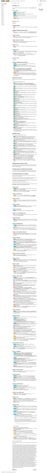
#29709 (17, 126)
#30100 (32, 303)
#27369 (14, 87)
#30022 (25, 255)
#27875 (27, 389)
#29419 (21, 283)
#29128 (20, 166)
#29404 (14, 335)
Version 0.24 (2, 12)
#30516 (25, 55)
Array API (32, 79)
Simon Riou (21, 273)
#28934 (30, 206)
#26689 (26, 361)
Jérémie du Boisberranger (23, 340)
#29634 (32, 158)
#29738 (18, 317)
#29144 (21, 102)
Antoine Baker (21, 436)
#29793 (14, 67)
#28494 (25, 394)
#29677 (25, 64)
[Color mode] (38, 1)
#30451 (26, 42)
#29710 (22, 215)
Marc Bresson (27, 206)
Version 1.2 (2, 9)
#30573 (35, 32)
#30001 (27, 340)
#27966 (30, 400)
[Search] (37, 1)
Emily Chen (17, 115)
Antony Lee (30, 210)
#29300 (19, 115)
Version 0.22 (2, 14)
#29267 (18, 113)
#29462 (24, 337)
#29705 (21, 261)
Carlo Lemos (27, 356)
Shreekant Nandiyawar (17, 128)
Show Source (41, 10)
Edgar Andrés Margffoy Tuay (24, 184)
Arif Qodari (24, 270)
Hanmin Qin (14, 294)
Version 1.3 (2, 8)
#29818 (24, 436)
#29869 (20, 429)
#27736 (18, 91)
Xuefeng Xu (24, 389)
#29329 (33, 155)
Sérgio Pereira (32, 245)
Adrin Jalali (23, 42)
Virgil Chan (14, 126)
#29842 (17, 294)
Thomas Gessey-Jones (32, 229)
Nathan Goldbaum (14, 184)
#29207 (16, 104)
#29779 (27, 270)
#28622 (35, 245)
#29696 (18, 75)
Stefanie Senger (29, 144)
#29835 (32, 210)
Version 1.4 (2, 7)
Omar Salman (34, 86)
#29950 (24, 273)
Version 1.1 (2, 10)
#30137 (26, 436)
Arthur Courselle (17, 273)
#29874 (17, 410)
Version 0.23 (2, 13)
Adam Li (29, 245)
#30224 (36, 229)
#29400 (35, 171)
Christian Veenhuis (21, 189)
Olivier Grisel (29, 303)
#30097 (16, 226)
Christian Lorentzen (15, 243)
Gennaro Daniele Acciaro (33, 380)
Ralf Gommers (18, 184)
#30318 (32, 400)
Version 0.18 (2, 18)
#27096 (14, 85)
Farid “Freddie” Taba (20, 337)
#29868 (34, 378)
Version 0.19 (2, 17)
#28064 (19, 243)
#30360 (28, 184)
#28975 (32, 144)
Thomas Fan (19, 64)
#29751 (20, 128)
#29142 (18, 100)
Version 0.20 (2, 16)
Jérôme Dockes (33, 293)
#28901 (34, 376)
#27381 (14, 89)
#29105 (26, 307)
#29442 (22, 286)
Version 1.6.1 (40, 4)
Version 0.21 (2, 15)
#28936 (24, 189)
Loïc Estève (27, 37)
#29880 (21, 413)
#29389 (22, 117)
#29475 (18, 123)
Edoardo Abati (15, 91)
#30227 (19, 305)
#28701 (16, 142)
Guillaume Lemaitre (31, 32)
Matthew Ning (23, 361)
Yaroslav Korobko (15, 100)
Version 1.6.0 (40, 5)
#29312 (18, 153)
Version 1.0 (2, 11)
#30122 (28, 191)
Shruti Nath (18, 283)
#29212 (14, 106)
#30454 (29, 37)
